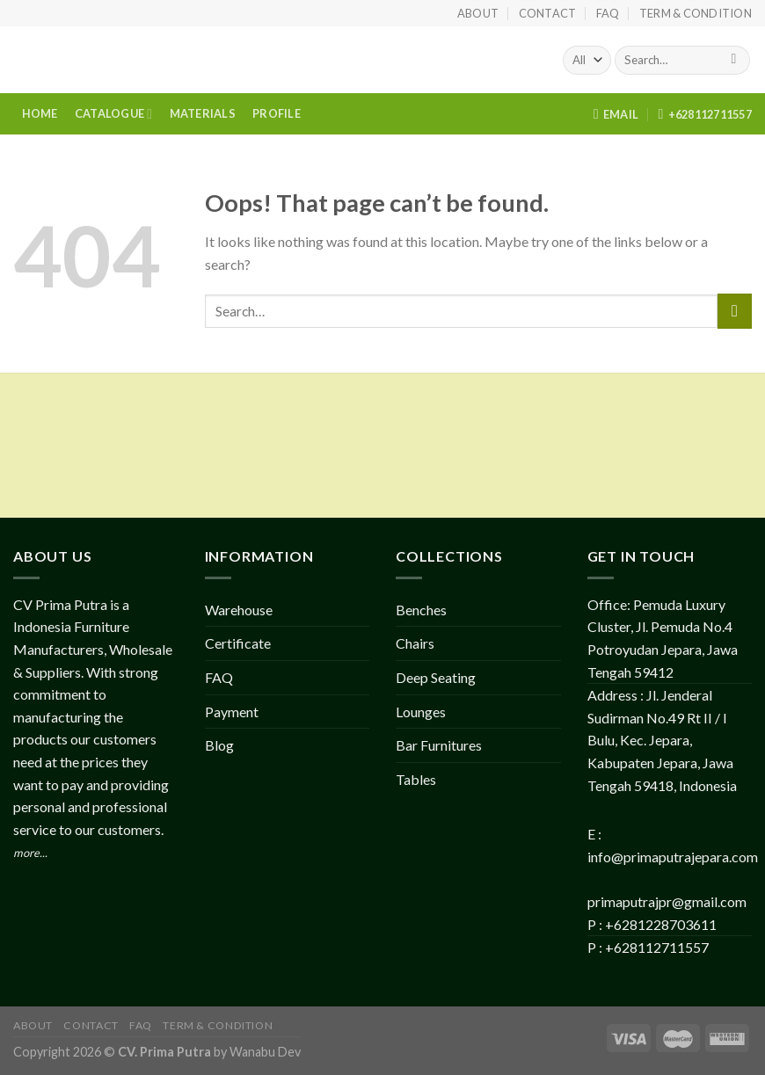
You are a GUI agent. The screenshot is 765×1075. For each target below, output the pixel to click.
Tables (416, 779)
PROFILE (276, 113)
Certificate (238, 643)
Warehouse (239, 609)
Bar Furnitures (439, 745)
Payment (232, 711)
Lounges (421, 711)
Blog (219, 745)
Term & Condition (695, 13)
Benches (421, 609)
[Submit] (733, 61)
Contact (548, 13)
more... (30, 853)
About (478, 13)
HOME (40, 113)
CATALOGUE (114, 113)
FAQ (608, 13)
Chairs (415, 643)
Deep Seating (436, 677)
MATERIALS (203, 113)
